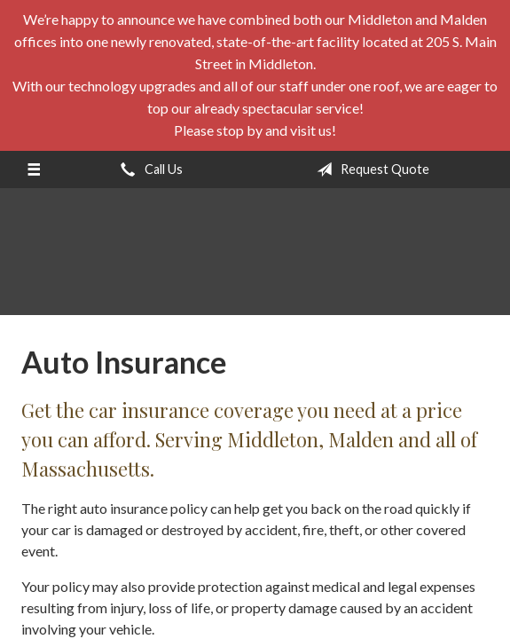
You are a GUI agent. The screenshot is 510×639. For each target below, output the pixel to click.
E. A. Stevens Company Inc (255, 260)
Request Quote (369, 169)
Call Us (148, 169)
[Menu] (33, 169)
